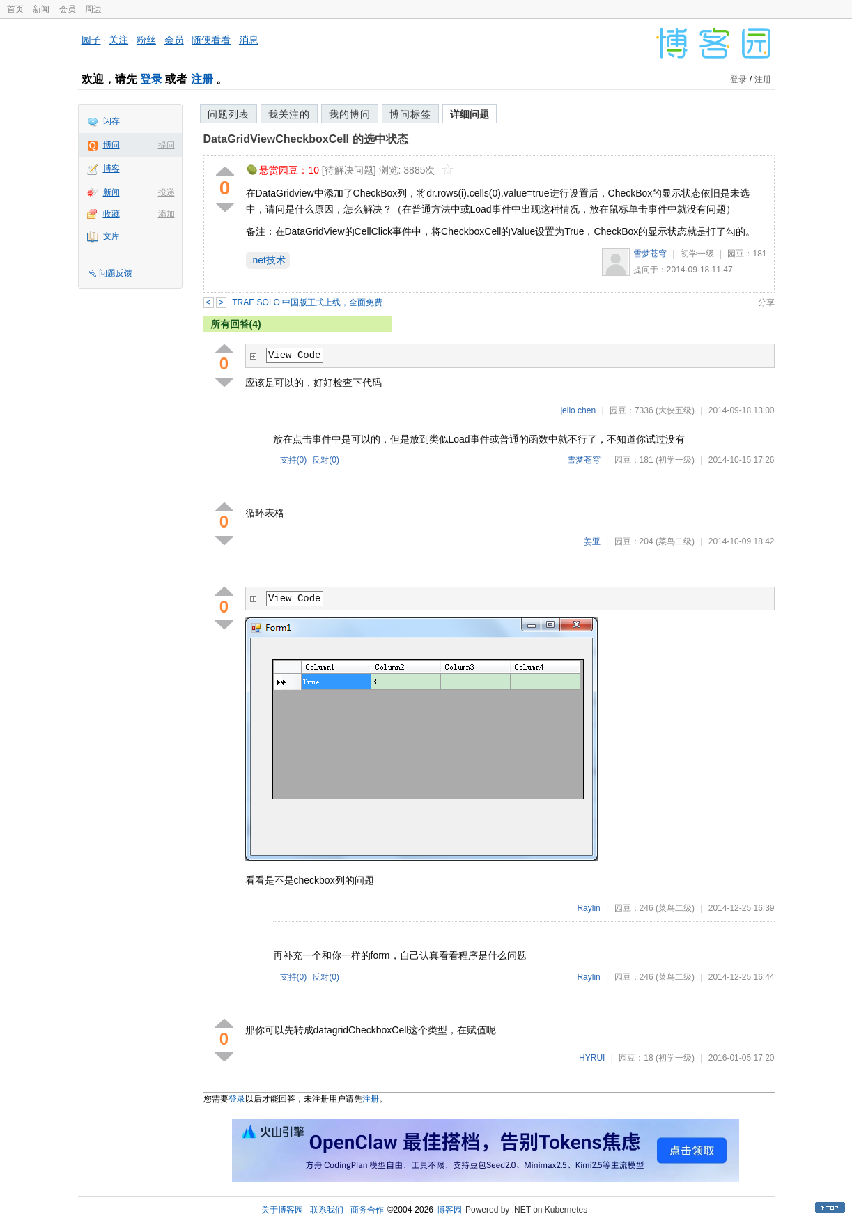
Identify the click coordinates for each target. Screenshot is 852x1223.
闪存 (111, 121)
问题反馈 (115, 273)
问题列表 (228, 114)
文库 (111, 236)
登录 (151, 79)
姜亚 (592, 541)
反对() (325, 460)
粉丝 (146, 39)
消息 (248, 39)
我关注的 (289, 114)
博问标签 (410, 114)
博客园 (449, 1210)
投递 (166, 192)
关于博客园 (282, 1210)
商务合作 (367, 1210)
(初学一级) (675, 460)
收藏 (111, 214)
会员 (67, 9)
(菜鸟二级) (675, 541)
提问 (166, 145)
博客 (111, 169)
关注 (118, 39)
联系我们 (326, 1210)
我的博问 (350, 114)
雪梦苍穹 (650, 254)
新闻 (41, 9)
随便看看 (211, 39)
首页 (15, 9)
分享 (766, 302)
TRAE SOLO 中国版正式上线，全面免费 (307, 302)
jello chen (578, 410)
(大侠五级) (675, 410)
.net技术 (268, 260)
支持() (293, 460)
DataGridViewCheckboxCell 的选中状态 (305, 139)
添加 (166, 214)
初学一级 (697, 254)
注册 (202, 79)
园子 (91, 39)
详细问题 (469, 114)
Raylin (588, 908)
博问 (111, 145)
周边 (93, 9)
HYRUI (592, 1058)
